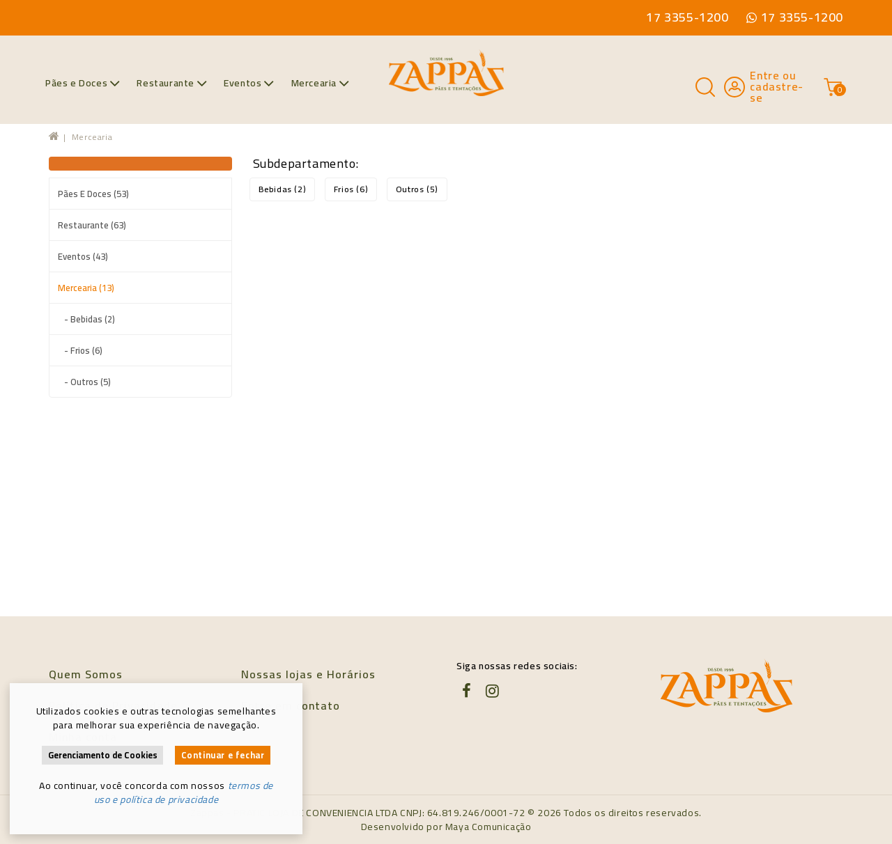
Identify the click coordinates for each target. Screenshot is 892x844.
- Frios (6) (80, 350)
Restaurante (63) (92, 225)
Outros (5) (417, 189)
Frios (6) (351, 189)
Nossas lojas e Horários (308, 674)
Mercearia (320, 83)
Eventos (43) (83, 256)
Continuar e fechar (223, 755)
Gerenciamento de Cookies (102, 755)
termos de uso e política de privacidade (183, 792)
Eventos (249, 83)
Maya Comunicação (488, 827)
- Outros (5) (84, 381)
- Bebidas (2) (86, 319)
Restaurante (172, 83)
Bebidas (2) (283, 189)
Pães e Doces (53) (93, 193)
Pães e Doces (83, 83)
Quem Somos (86, 674)
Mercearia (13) (86, 287)
